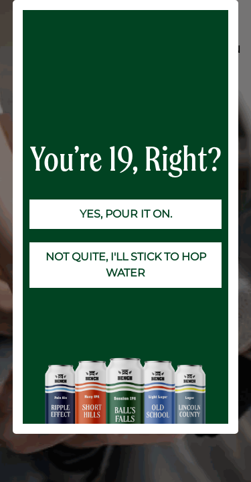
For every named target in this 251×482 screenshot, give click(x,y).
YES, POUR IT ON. (126, 214)
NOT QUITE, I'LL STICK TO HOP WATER (126, 264)
